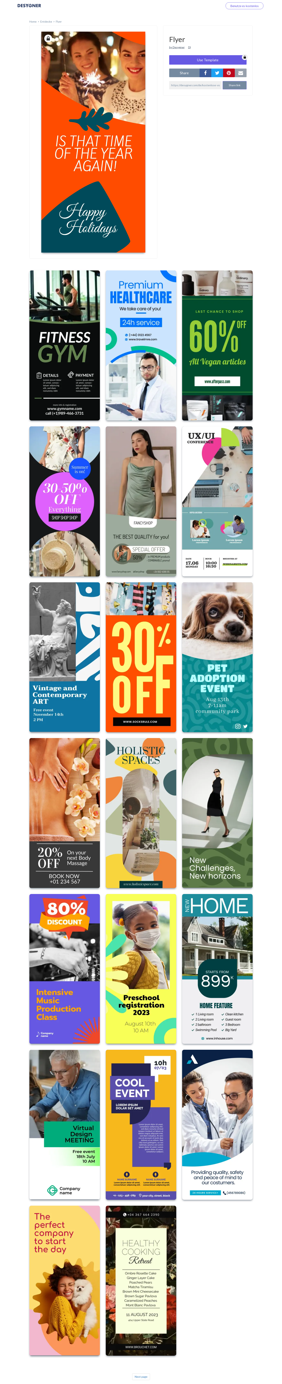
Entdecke (46, 21)
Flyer (59, 21)
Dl (189, 47)
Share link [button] (234, 85)
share (184, 73)
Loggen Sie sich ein (206, 5)
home (33, 21)
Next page (141, 1376)
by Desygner (177, 47)
